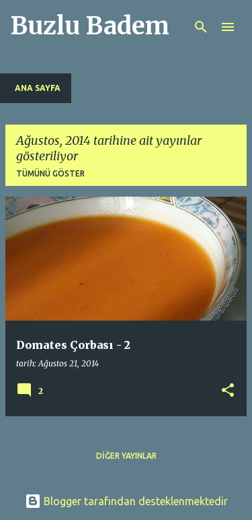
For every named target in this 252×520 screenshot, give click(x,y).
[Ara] (201, 27)
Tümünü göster (50, 173)
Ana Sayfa (37, 88)
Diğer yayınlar (126, 455)
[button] (228, 391)
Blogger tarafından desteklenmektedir (126, 501)
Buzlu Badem (90, 26)
